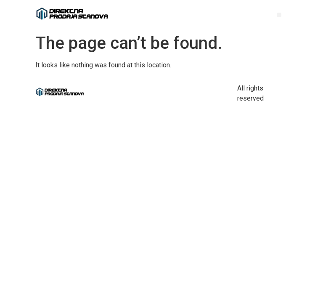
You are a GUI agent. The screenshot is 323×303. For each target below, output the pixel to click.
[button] (279, 15)
